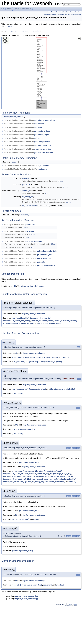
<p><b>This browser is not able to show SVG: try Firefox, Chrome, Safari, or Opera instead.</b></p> (41, 73)
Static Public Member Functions (72, 12)
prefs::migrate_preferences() (13, 482)
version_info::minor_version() (66, 321)
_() (12, 357)
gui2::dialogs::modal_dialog (44, 120)
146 (16, 425)
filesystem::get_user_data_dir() (23, 429)
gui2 (2, 8)
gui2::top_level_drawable (43, 153)
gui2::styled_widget (41, 135)
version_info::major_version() (43, 321)
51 (16, 314)
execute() (17, 585)
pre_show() (60, 585)
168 (16, 385)
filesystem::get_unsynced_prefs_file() (17, 479)
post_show (26, 185)
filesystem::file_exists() (20, 318)
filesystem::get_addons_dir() (40, 318)
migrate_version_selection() (32, 585)
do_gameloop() (19, 362)
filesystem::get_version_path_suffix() (16, 321)
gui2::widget (39, 138)
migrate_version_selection (23, 8)
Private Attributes (65, 14)
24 (15, 286)
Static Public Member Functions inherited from (25, 165)
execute (14, 162)
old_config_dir (27, 197)
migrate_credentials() (68, 479)
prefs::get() (58, 471)
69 (16, 515)
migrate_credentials (29, 205)
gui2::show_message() (50, 357)
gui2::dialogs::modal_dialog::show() (27, 357)
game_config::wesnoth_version (50, 323)
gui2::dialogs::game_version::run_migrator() (45, 362)
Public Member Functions (54, 12)
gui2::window (39, 124)
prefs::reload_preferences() (55, 482)
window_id (26, 191)
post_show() (18, 393)
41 (16, 353)
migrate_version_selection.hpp (26, 31)
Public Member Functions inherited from (28, 120)
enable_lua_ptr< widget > (43, 149)
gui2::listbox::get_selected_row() (35, 476)
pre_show (25, 178)
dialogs (9, 8)
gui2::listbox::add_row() (20, 519)
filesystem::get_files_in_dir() (60, 474)
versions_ (25, 215)
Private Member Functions (51, 14)
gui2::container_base (42, 131)
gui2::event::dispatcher (42, 145)
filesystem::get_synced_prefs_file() (61, 476)
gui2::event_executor (42, 142)
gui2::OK (28, 482)
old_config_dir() (38, 482)
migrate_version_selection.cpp (33, 314)
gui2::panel (38, 127)
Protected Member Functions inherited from (29, 251)
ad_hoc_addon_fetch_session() (22, 471)
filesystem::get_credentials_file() (62, 389)
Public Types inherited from (18, 225)
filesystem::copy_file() (19, 389)
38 (16, 581)
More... (10, 27)
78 (16, 467)
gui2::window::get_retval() (12, 476)
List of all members (76, 14)
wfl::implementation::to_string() (14, 323)
